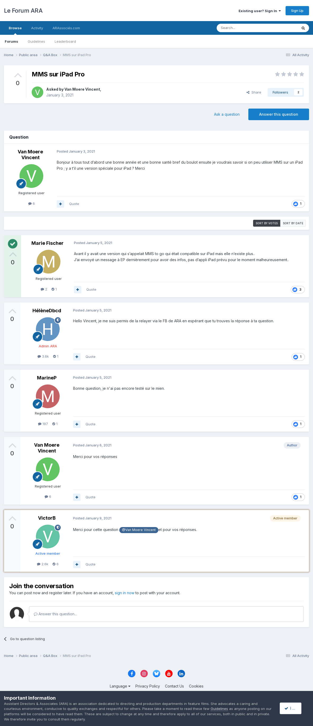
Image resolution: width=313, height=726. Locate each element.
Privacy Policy (147, 686)
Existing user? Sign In (260, 11)
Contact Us (174, 686)
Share (253, 92)
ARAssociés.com (66, 28)
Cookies (196, 686)
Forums (11, 41)
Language (120, 686)
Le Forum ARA (23, 10)
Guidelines (36, 41)
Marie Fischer (47, 243)
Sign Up (297, 10)
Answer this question (278, 114)
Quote (74, 204)
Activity (37, 28)
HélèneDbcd (46, 310)
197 (43, 424)
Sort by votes (267, 223)
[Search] (244, 28)
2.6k (42, 564)
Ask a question (227, 114)
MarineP (46, 378)
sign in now (124, 593)
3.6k (43, 356)
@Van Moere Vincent (139, 530)
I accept (293, 708)
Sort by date (293, 223)
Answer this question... (55, 614)
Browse (15, 30)
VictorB (47, 518)
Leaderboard (65, 41)
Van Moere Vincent (82, 89)
